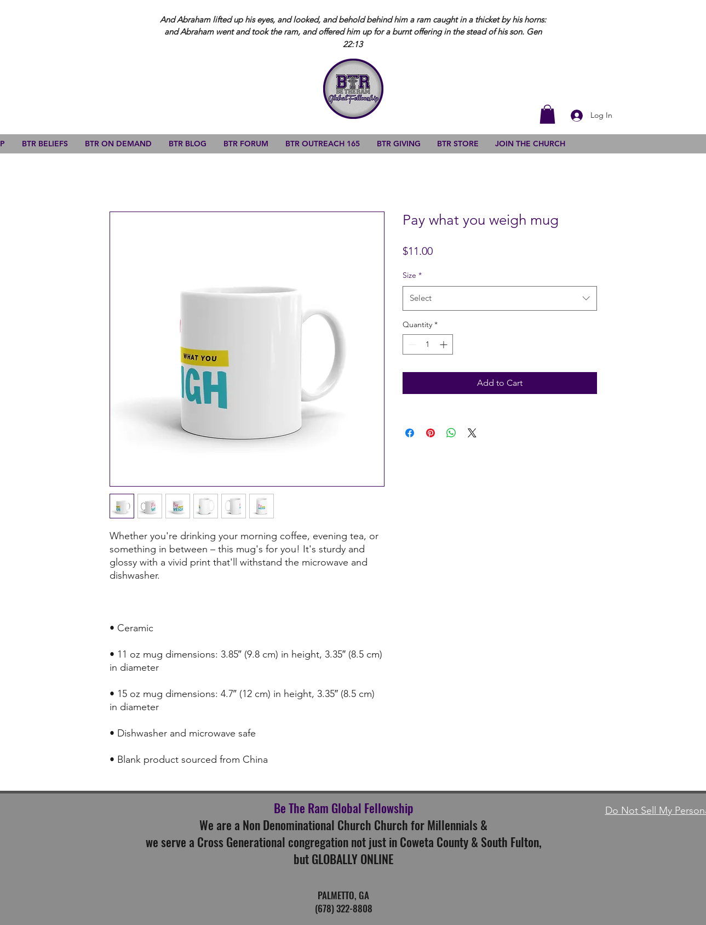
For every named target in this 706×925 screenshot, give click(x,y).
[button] (547, 114)
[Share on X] (472, 432)
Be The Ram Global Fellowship (343, 807)
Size (412, 275)
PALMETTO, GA (343, 895)
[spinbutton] (428, 344)
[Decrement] (411, 344)
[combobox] (500, 298)
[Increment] (444, 344)
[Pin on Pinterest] (430, 432)
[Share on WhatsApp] (451, 432)
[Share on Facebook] (409, 432)
